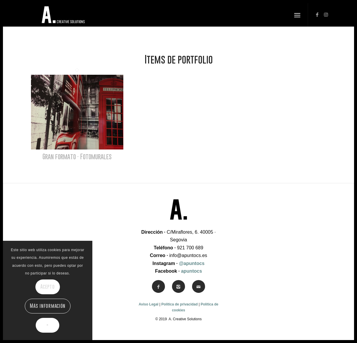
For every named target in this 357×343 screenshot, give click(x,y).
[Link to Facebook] (317, 14)
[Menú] (297, 15)
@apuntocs (192, 263)
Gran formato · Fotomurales (77, 156)
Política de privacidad (179, 304)
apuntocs (191, 271)
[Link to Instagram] (326, 14)
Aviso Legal (148, 304)
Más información (47, 306)
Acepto (47, 287)
